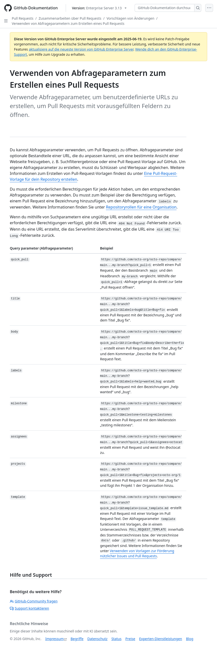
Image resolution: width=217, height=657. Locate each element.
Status (116, 638)
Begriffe (77, 638)
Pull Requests (22, 18)
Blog (189, 638)
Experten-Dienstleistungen (160, 638)
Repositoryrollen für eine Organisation (141, 207)
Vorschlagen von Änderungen (130, 18)
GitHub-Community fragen (34, 601)
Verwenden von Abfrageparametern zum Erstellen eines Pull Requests (68, 23)
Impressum (54, 638)
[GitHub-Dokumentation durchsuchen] (164, 8)
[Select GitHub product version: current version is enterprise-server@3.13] (99, 8)
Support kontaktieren (29, 608)
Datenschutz (97, 638)
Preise (130, 638)
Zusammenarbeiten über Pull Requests (69, 18)
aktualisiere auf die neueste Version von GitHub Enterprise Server (81, 49)
